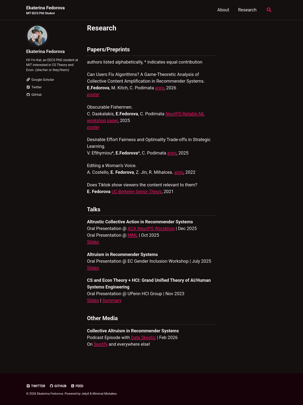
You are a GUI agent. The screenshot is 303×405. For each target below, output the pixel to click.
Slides (93, 241)
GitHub (58, 386)
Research (247, 9)
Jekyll (85, 393)
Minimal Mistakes (104, 393)
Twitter (35, 386)
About (223, 9)
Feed (77, 386)
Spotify (101, 344)
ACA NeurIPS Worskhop (151, 228)
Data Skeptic (143, 337)
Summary (111, 300)
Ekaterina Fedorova (45, 10)
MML (133, 235)
